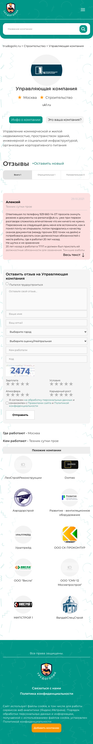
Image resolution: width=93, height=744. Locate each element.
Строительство (35, 46)
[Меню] (83, 9)
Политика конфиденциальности (46, 693)
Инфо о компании (25, 120)
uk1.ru (46, 105)
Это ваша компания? (65, 120)
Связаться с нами (46, 688)
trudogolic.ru (12, 46)
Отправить (20, 415)
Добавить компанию (46, 727)
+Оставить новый (48, 163)
